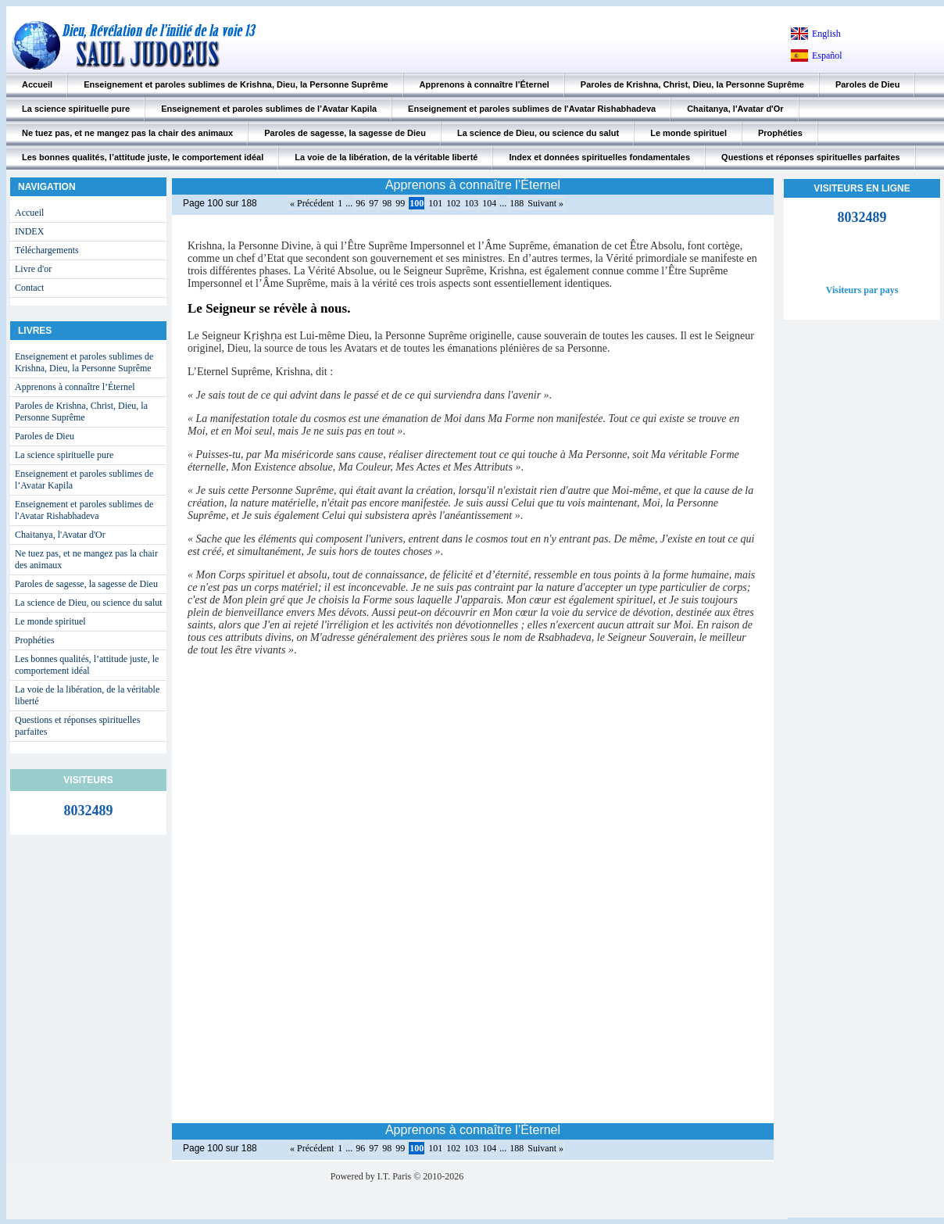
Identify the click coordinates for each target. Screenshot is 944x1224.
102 (453, 203)
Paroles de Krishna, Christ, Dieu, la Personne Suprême (692, 84)
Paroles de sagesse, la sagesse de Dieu (345, 133)
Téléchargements (47, 250)
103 (471, 203)
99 (400, 203)
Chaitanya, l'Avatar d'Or (735, 108)
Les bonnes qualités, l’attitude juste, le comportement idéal (142, 157)
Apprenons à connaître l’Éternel (484, 84)
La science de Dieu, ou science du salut (538, 133)
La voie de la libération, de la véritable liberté (386, 157)
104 (489, 203)
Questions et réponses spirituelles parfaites (810, 157)
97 (373, 203)
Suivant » (545, 203)
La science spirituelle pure (76, 108)
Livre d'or (33, 268)
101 (435, 203)
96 (360, 203)
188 (517, 203)
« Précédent (312, 203)
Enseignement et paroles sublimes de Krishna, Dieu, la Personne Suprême (236, 84)
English (826, 33)
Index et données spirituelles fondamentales (599, 157)
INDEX (29, 231)
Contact (29, 287)
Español (827, 55)
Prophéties (780, 133)
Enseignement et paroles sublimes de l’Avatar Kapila (269, 108)
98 (387, 203)
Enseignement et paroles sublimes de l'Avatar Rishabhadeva (532, 108)
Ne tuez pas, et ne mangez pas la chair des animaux (127, 133)
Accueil (37, 84)
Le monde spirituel (688, 133)
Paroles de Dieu (867, 84)
